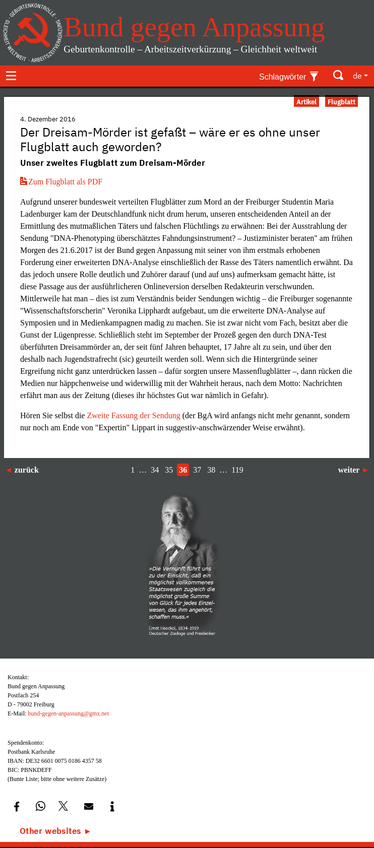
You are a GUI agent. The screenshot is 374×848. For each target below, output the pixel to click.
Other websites (50, 831)
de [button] (357, 76)
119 (237, 470)
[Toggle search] (339, 75)
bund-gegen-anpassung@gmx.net (68, 713)
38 (211, 470)
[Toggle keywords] (289, 75)
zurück (27, 470)
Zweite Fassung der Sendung (134, 415)
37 (197, 470)
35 (169, 470)
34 (155, 470)
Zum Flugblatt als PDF (61, 181)
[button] (16, 806)
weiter (348, 470)
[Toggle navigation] (11, 75)
